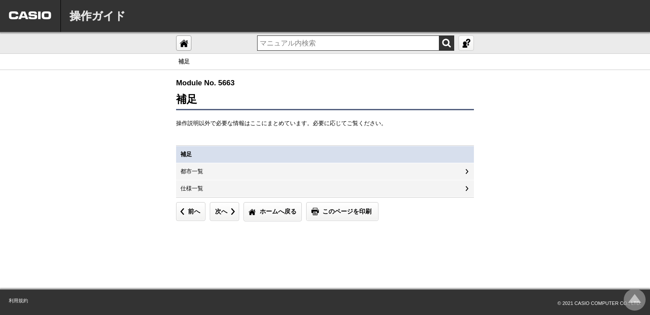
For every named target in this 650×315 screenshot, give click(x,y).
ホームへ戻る (278, 211)
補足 (186, 154)
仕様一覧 (191, 188)
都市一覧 (191, 171)
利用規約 (18, 300)
